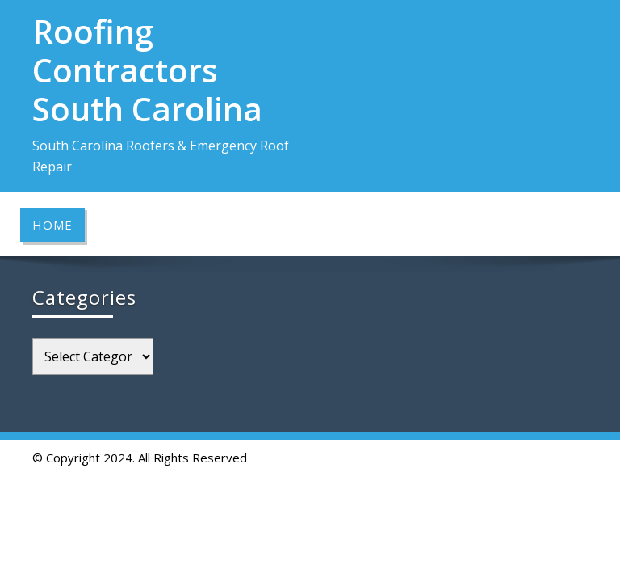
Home (52, 225)
